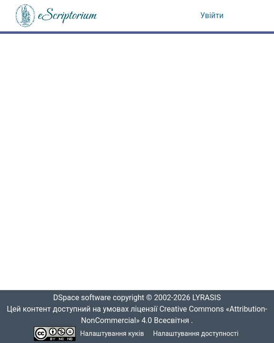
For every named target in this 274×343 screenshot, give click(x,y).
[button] (56, 16)
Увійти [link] (212, 15)
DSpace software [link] (79, 298)
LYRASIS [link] (209, 298)
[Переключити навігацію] (246, 16)
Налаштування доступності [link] (196, 333)
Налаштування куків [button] (112, 333)
